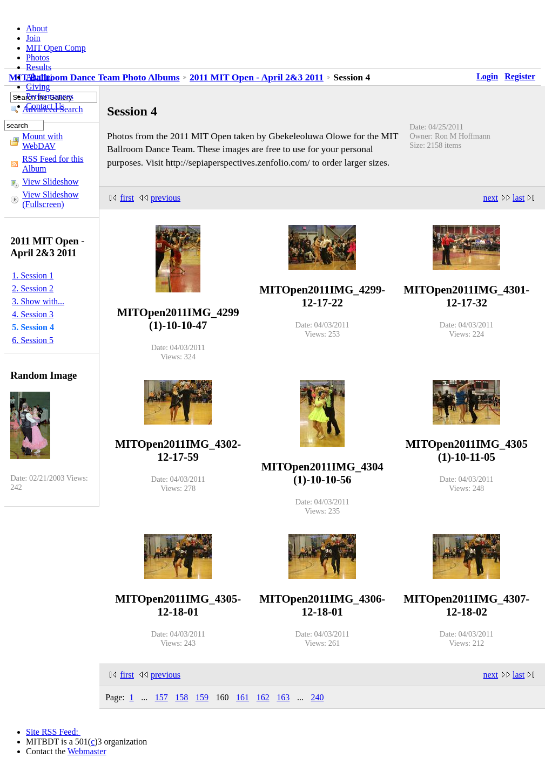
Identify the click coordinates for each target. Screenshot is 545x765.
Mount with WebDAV (42, 141)
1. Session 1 (32, 275)
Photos (38, 57)
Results (38, 67)
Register (519, 76)
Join (33, 38)
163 (283, 697)
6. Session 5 (32, 340)
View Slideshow (50, 181)
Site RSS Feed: (53, 731)
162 (263, 697)
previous (165, 197)
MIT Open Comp (56, 47)
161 (242, 697)
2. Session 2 (32, 288)
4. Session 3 (32, 314)
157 (161, 697)
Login (487, 76)
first (127, 197)
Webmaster (87, 751)
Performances (49, 96)
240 (317, 697)
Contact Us (45, 106)
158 (181, 697)
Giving (38, 86)
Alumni (39, 76)
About (37, 28)
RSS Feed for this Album (52, 163)
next (491, 197)
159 (202, 697)
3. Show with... (38, 301)
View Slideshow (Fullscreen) (50, 199)
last (518, 197)
